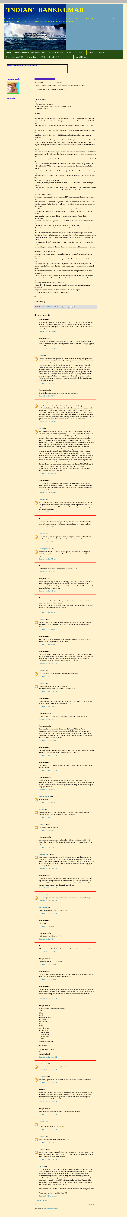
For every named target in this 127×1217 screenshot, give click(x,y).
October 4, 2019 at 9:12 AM (47, 612)
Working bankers (45, 549)
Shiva (41, 428)
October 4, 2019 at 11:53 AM (48, 676)
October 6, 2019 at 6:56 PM (47, 952)
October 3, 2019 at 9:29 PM (47, 493)
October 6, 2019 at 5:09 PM (47, 939)
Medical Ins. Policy (96, 52)
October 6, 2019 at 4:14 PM (47, 926)
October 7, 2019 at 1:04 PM (47, 1142)
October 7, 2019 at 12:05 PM (48, 1102)
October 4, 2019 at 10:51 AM (48, 664)
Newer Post (38, 1205)
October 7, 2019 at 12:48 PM (48, 1129)
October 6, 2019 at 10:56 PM (48, 1070)
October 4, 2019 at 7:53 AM (47, 559)
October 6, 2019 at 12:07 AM (48, 869)
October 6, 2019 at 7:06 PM (47, 964)
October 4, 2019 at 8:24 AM (47, 591)
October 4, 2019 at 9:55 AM (47, 644)
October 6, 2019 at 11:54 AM (48, 888)
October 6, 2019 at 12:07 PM (48, 900)
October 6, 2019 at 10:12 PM (48, 999)
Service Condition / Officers (60, 52)
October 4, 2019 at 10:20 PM (48, 770)
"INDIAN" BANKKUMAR (44, 10)
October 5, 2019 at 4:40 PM (47, 830)
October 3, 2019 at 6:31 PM (47, 349)
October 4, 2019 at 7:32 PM (47, 719)
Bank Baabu (43, 907)
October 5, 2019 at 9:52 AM (47, 802)
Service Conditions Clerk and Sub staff (30, 52)
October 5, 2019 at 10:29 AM (48, 817)
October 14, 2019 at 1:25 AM (48, 1196)
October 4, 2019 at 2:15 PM (47, 706)
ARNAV (41, 809)
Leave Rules (32, 57)
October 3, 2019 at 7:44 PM (47, 422)
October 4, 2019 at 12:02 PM (48, 691)
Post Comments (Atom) (50, 1208)
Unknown (42, 499)
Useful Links (81, 57)
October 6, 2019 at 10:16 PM (48, 1057)
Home (8, 52)
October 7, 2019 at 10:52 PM (48, 1159)
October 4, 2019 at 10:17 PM (48, 755)
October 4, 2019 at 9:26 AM (47, 629)
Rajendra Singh (44, 854)
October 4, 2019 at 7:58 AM (47, 572)
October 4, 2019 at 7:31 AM (47, 542)
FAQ (43, 57)
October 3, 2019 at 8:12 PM (47, 473)
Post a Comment (42, 1200)
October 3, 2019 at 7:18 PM (47, 396)
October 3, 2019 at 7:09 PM (47, 383)
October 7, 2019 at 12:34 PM (48, 1114)
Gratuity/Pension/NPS (14, 57)
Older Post (92, 1205)
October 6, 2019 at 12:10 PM (48, 913)
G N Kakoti (43, 1064)
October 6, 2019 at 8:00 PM (47, 979)
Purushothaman (44, 796)
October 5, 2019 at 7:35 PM (47, 847)
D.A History (80, 52)
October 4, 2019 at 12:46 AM (48, 512)
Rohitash (42, 403)
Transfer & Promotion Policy (60, 57)
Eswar (41, 355)
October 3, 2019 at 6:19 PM (47, 332)
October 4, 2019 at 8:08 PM (47, 740)
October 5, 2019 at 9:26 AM (47, 789)
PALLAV (42, 1166)
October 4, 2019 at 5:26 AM (47, 527)
